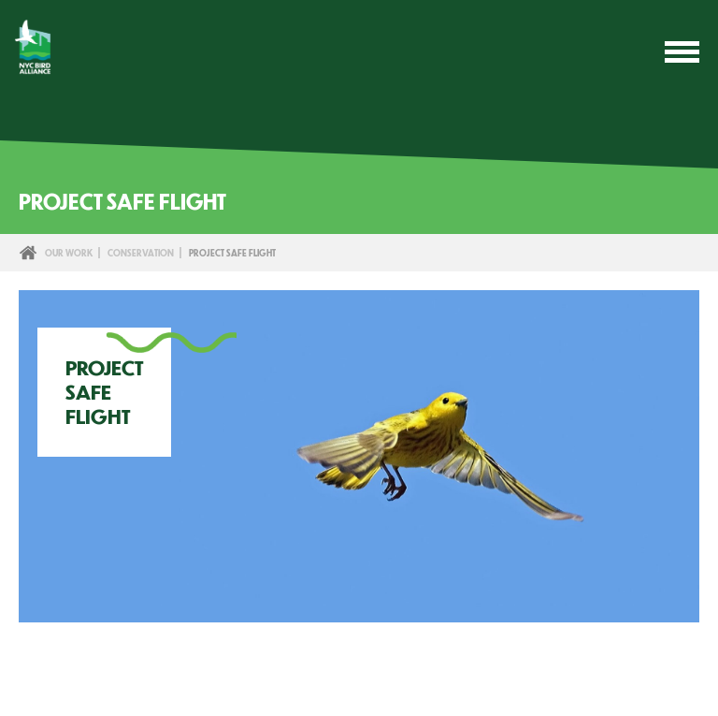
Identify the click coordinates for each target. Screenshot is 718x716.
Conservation (141, 252)
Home (28, 252)
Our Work (69, 252)
